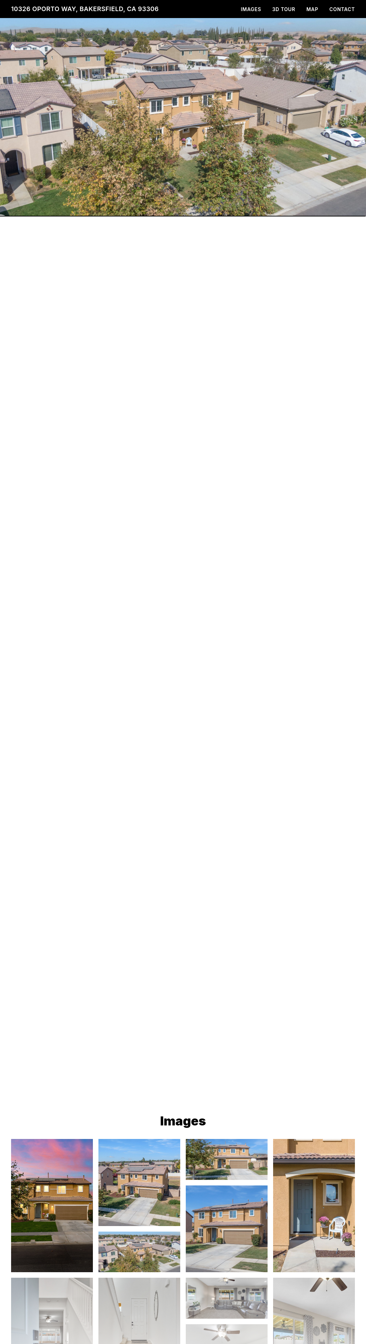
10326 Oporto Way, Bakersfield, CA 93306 (85, 8)
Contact (342, 9)
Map (312, 9)
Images (251, 9)
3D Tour (283, 9)
